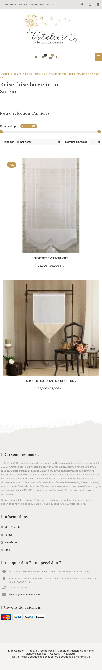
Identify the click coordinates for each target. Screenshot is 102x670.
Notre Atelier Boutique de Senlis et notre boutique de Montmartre (51, 656)
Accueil (4, 73)
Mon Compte (9, 4)
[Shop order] (38, 142)
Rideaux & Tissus (21, 73)
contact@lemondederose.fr (24, 594)
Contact (55, 653)
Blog (50, 4)
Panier (23, 4)
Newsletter (37, 4)
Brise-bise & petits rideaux (50, 73)
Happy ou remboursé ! (41, 650)
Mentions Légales (35, 653)
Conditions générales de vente (76, 650)
